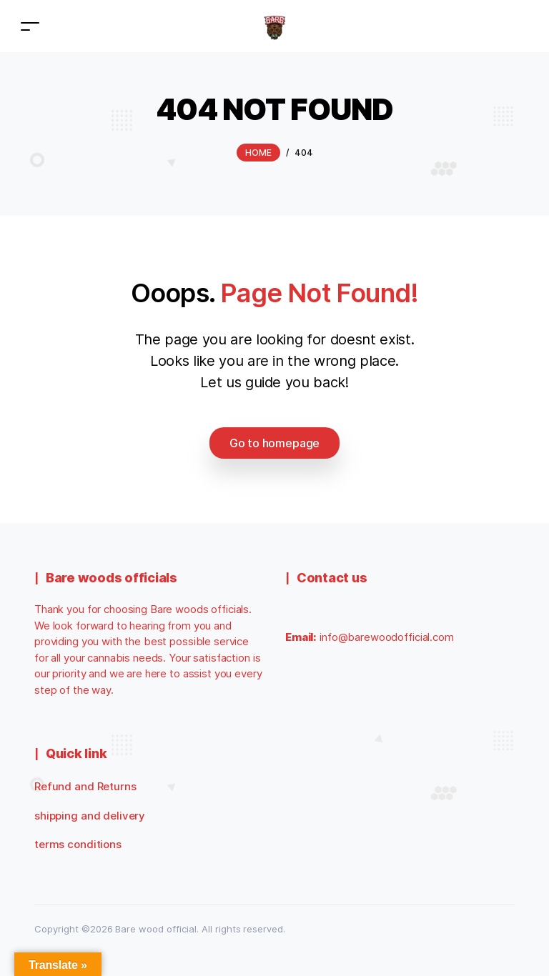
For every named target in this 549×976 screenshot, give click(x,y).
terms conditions (78, 844)
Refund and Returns (85, 786)
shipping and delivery (89, 815)
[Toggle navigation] (30, 26)
